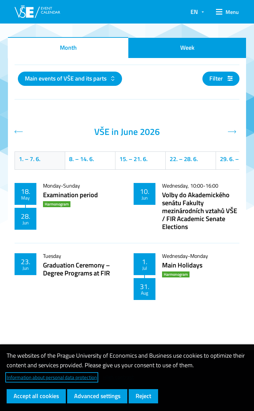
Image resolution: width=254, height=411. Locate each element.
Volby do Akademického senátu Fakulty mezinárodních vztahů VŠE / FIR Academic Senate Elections (199, 211)
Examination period (70, 195)
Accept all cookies (36, 395)
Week (187, 47)
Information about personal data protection (52, 377)
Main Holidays (182, 265)
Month (68, 47)
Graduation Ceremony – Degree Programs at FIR (76, 269)
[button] (225, 12)
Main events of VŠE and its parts (66, 78)
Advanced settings (97, 395)
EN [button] (194, 11)
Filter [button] (221, 78)
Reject (143, 395)
